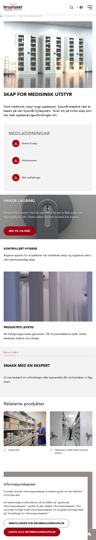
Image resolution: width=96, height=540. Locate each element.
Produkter (10, 16)
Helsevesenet (24, 160)
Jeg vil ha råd (19, 231)
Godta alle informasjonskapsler (32, 532)
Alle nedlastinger (26, 177)
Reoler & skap (24, 143)
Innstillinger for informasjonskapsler (36, 523)
